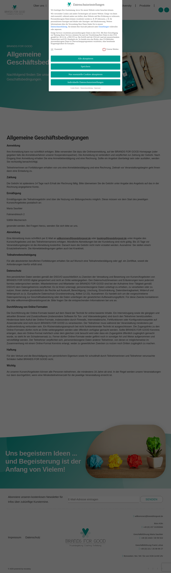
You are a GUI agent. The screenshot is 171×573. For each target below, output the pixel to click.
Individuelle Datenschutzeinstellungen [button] (86, 82)
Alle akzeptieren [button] (85, 58)
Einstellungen (104, 27)
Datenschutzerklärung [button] (86, 88)
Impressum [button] (97, 88)
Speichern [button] (85, 66)
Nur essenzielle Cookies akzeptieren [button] (85, 74)
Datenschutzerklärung (59, 27)
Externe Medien (110, 49)
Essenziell (56, 49)
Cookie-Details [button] (74, 88)
